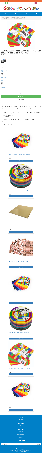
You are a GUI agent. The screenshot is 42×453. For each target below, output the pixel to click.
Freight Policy (21, 437)
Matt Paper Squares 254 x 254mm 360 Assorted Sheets (19, 403)
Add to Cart (21, 96)
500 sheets (3, 86)
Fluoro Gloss (3, 77)
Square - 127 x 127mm (5, 70)
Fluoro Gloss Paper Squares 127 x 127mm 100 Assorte (19, 368)
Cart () (26, 13)
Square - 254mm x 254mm (6, 68)
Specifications (10, 101)
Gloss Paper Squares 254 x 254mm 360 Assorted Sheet (19, 297)
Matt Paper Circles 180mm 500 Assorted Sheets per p (19, 190)
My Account (21, 419)
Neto (25, 451)
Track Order (21, 420)
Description (4, 101)
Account (36, 13)
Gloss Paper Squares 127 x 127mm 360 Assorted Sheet (19, 154)
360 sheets (3, 87)
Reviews (18, 101)
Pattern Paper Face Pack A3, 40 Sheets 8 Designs (18, 261)
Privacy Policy (21, 433)
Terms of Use (21, 431)
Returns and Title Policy (21, 434)
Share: (4, 59)
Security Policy (21, 436)
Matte (2, 80)
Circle (2, 71)
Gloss (2, 78)
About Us (21, 425)
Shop (15, 13)
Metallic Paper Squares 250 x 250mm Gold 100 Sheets (19, 225)
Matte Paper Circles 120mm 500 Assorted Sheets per (19, 332)
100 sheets (3, 88)
